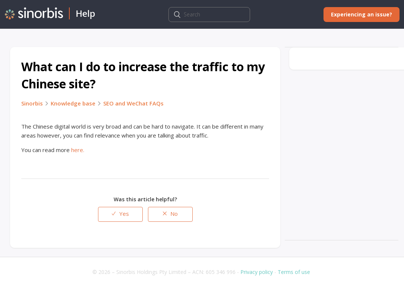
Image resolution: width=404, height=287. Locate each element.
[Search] (209, 14)
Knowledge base (73, 103)
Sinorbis (32, 103)
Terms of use (294, 271)
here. (77, 150)
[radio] (120, 214)
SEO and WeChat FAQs (133, 103)
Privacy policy (256, 271)
